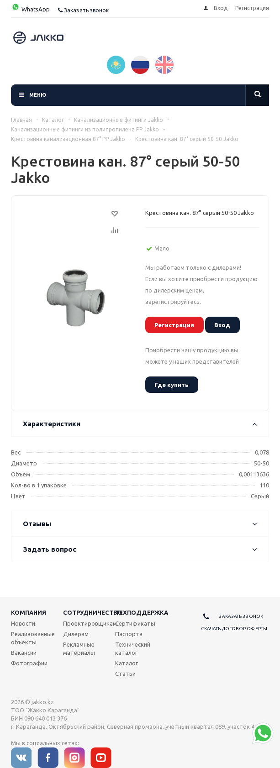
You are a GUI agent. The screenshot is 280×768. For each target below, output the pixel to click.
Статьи (125, 673)
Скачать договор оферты (234, 628)
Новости (23, 623)
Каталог (126, 663)
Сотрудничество (92, 612)
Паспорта (129, 634)
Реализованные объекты (33, 638)
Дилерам (76, 634)
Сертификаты (135, 623)
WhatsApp (30, 9)
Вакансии (24, 652)
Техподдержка (141, 612)
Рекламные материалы (79, 648)
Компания (28, 612)
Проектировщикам (90, 623)
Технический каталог (132, 648)
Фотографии (29, 663)
